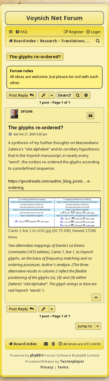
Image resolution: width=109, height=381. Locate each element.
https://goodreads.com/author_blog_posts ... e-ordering (49, 184)
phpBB (35, 355)
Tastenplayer (72, 361)
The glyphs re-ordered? (35, 56)
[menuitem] (21, 31)
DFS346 (27, 111)
